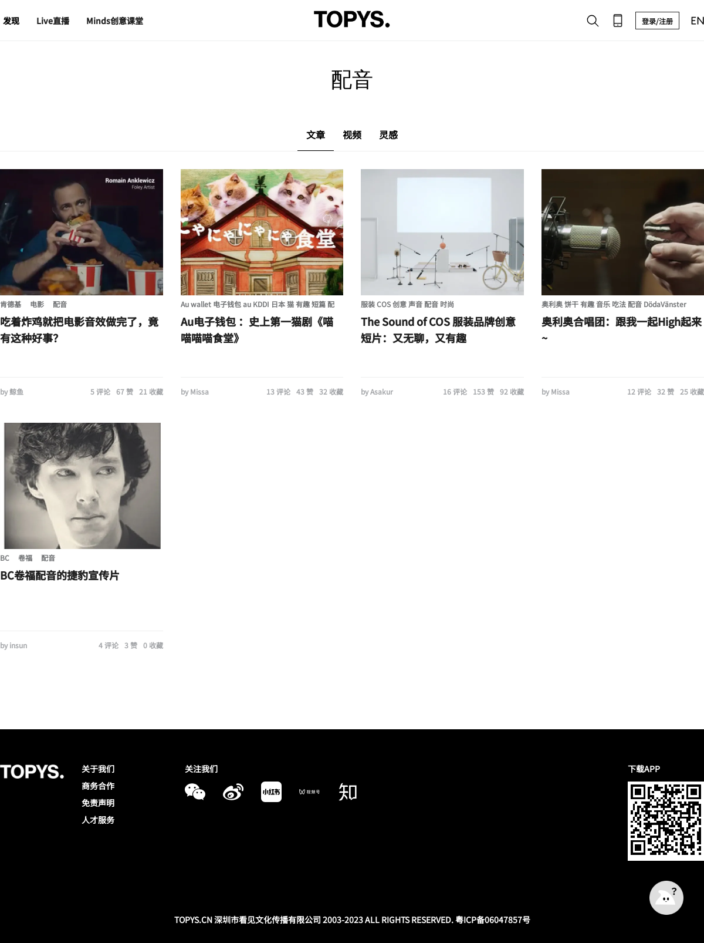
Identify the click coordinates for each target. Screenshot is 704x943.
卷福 (25, 558)
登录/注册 (657, 21)
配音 (60, 304)
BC (4, 558)
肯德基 (10, 304)
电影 (37, 304)
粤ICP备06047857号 (492, 919)
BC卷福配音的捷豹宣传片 (60, 574)
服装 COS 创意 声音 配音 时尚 (407, 304)
